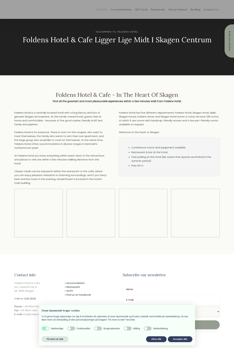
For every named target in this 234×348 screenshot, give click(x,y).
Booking (195, 9)
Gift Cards (141, 9)
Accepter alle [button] (180, 339)
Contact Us (211, 9)
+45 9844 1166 (31, 306)
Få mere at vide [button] (55, 339)
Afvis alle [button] (156, 339)
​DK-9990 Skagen (24, 291)
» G (66, 291)
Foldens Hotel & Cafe (27, 283)
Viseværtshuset (177, 9)
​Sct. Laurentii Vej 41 (25, 287)
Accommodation (121, 9)
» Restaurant (72, 287)
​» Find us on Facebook (78, 294)
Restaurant (158, 9)
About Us (102, 9)
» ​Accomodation (75, 283)
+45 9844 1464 (28, 310)
